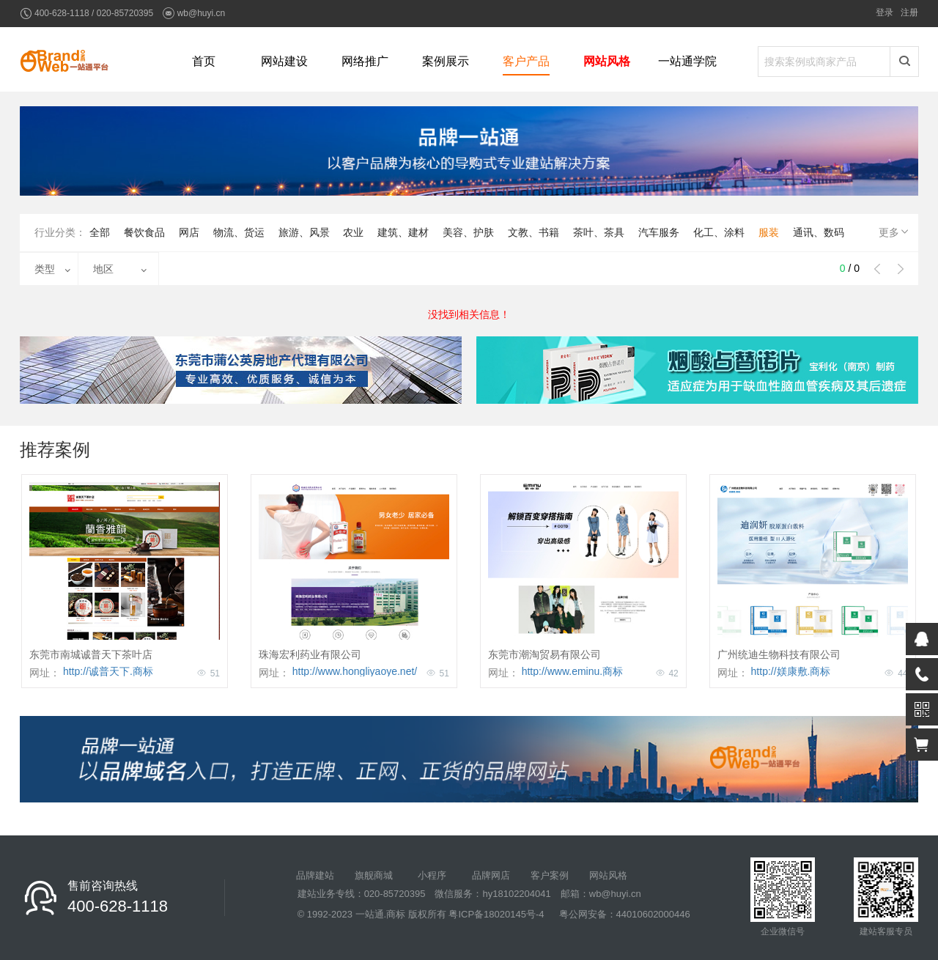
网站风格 (606, 61)
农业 (353, 232)
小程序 (432, 875)
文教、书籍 (533, 232)
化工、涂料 (719, 232)
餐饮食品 (144, 232)
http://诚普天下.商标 (108, 671)
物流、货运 (239, 232)
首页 (203, 61)
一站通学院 (687, 61)
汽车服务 (658, 232)
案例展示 (445, 61)
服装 (768, 232)
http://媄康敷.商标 (791, 671)
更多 (895, 232)
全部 (99, 232)
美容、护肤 (468, 232)
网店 (189, 232)
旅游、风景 (304, 232)
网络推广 (364, 61)
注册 (909, 12)
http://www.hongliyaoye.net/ (354, 671)
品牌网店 (491, 875)
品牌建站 (315, 875)
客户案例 (550, 875)
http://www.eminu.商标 (573, 671)
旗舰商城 (374, 875)
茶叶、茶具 (598, 232)
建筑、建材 (403, 232)
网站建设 (284, 61)
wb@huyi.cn (201, 13)
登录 (884, 12)
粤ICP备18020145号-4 (496, 914)
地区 (103, 269)
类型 (44, 269)
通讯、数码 (818, 232)
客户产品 (526, 61)
